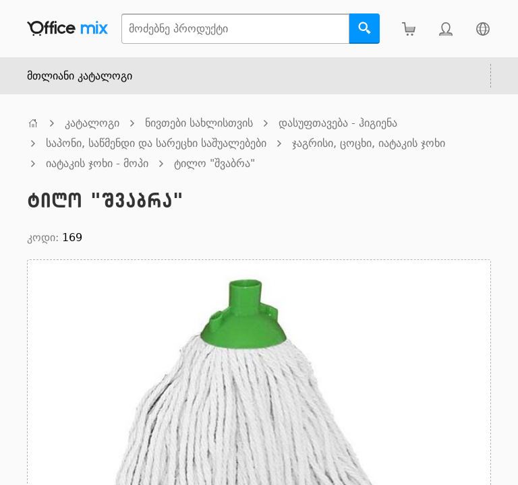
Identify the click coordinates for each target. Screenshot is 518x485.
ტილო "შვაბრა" (214, 163)
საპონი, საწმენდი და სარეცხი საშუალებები (156, 143)
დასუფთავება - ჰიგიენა (338, 123)
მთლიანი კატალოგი (79, 75)
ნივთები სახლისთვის (199, 123)
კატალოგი (92, 123)
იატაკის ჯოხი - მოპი (97, 163)
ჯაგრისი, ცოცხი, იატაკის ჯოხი (368, 143)
